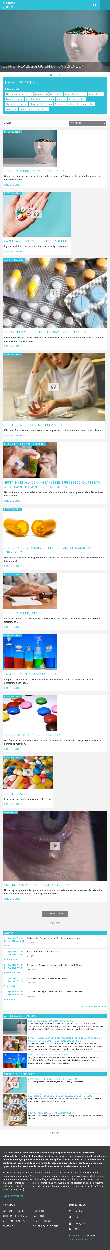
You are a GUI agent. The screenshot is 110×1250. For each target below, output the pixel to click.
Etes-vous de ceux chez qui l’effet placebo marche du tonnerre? (47, 550)
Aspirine (61, 99)
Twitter (75, 1217)
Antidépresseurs (14, 99)
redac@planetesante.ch (81, 1238)
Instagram (77, 1223)
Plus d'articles (53, 913)
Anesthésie (56, 94)
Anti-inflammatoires (75, 94)
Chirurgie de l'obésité (41, 104)
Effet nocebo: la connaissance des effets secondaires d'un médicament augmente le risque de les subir (52, 485)
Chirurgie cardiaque (16, 104)
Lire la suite (13, 184)
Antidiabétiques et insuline (40, 99)
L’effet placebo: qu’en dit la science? (34, 171)
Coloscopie (11, 108)
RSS (74, 1229)
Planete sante (8, 5)
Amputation (41, 94)
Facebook (76, 1211)
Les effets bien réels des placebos (32, 735)
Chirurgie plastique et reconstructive (74, 104)
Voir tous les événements (94, 1006)
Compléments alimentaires (34, 108)
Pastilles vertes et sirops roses (30, 674)
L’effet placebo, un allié (24, 613)
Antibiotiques (96, 94)
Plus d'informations (13, 1195)
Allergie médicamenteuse (19, 94)
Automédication (77, 99)
